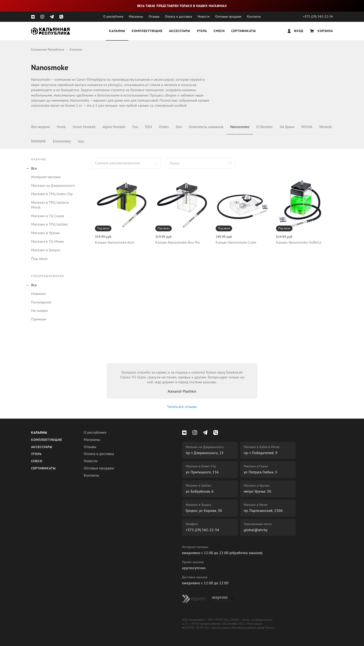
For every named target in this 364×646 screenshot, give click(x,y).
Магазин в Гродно (45, 250)
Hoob (61, 127)
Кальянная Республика (47, 49)
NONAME (38, 141)
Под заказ (39, 259)
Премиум (38, 319)
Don (179, 127)
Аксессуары (179, 31)
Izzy (81, 141)
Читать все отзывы (182, 407)
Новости (204, 16)
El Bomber (264, 127)
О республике (113, 16)
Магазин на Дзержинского (53, 186)
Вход (295, 31)
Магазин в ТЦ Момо (47, 241)
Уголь (202, 31)
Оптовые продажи (228, 16)
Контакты (254, 16)
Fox (135, 127)
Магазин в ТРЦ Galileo (49, 224)
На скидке (39, 311)
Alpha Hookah (114, 127)
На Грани (287, 127)
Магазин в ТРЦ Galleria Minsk (50, 205)
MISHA (306, 127)
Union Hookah (84, 127)
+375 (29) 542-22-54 (318, 16)
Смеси (219, 31)
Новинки (38, 294)
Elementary (62, 141)
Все (34, 168)
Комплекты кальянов (206, 127)
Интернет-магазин (46, 177)
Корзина (321, 31)
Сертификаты (243, 31)
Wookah (325, 127)
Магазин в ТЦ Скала (47, 216)
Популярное (41, 302)
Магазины (136, 16)
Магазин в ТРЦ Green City (51, 194)
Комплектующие (147, 31)
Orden (164, 127)
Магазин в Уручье (45, 233)
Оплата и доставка (178, 16)
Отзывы (154, 16)
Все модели (40, 127)
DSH (148, 127)
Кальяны (117, 31)
